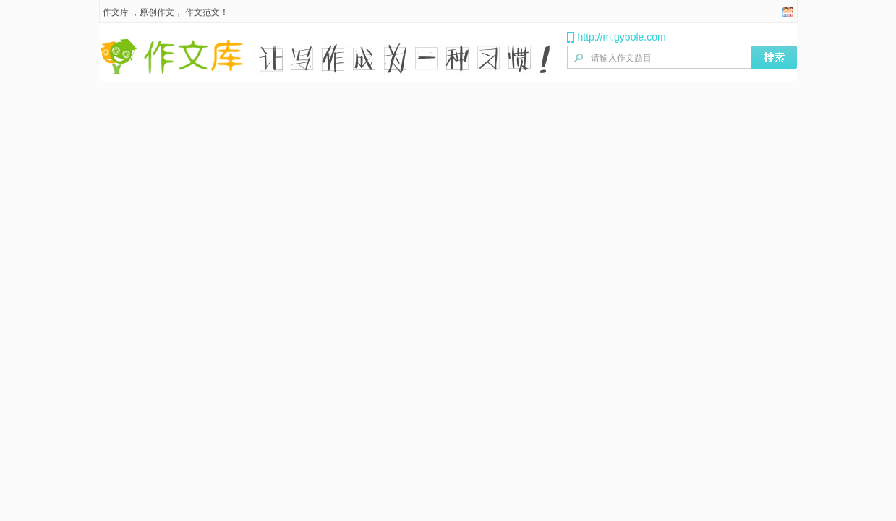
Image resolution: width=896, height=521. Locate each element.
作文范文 (202, 12)
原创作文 (157, 12)
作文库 (116, 12)
